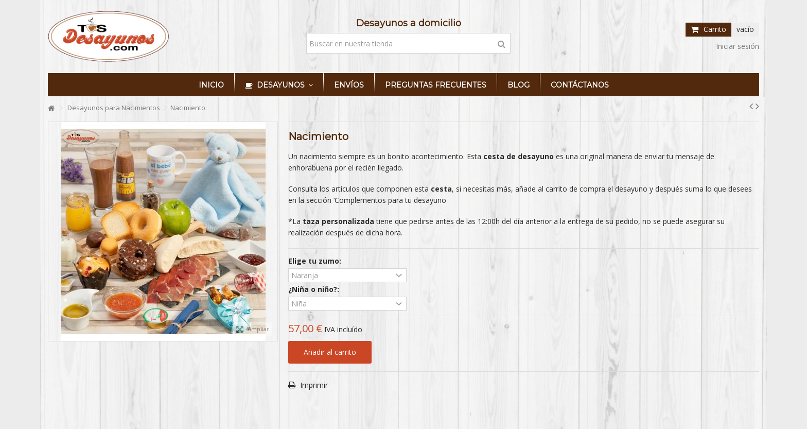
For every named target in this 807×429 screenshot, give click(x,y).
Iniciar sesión (736, 46)
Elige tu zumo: (315, 261)
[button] (278, 84)
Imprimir (313, 385)
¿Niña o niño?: (314, 289)
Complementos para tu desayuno (390, 200)
